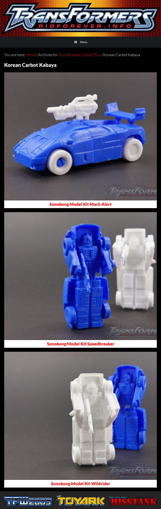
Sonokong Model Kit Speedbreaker (80, 343)
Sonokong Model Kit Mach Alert (80, 204)
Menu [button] (83, 42)
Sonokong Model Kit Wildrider (80, 483)
